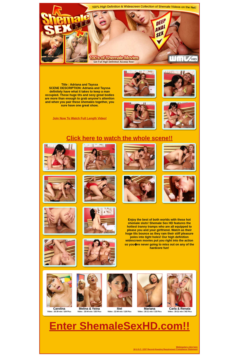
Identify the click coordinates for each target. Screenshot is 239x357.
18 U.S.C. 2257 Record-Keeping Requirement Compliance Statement (165, 349)
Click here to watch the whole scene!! (119, 138)
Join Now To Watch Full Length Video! (80, 118)
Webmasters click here (187, 347)
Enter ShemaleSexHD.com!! (119, 326)
